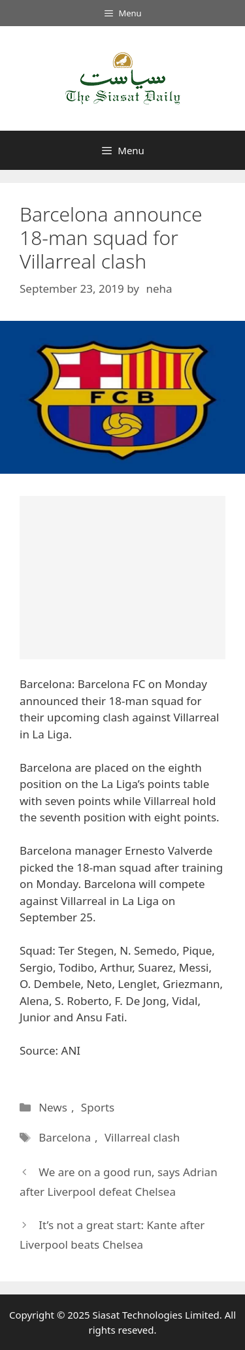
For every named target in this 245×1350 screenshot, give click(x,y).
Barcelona (65, 1137)
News (53, 1107)
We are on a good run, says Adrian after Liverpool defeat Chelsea (119, 1182)
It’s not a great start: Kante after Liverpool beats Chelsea (112, 1235)
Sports (97, 1107)
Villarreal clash (142, 1137)
